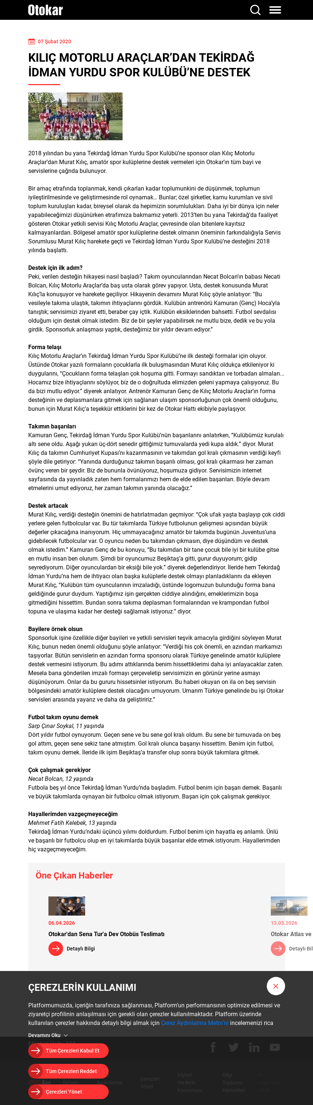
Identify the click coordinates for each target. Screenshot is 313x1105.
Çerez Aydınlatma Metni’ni (195, 1022)
